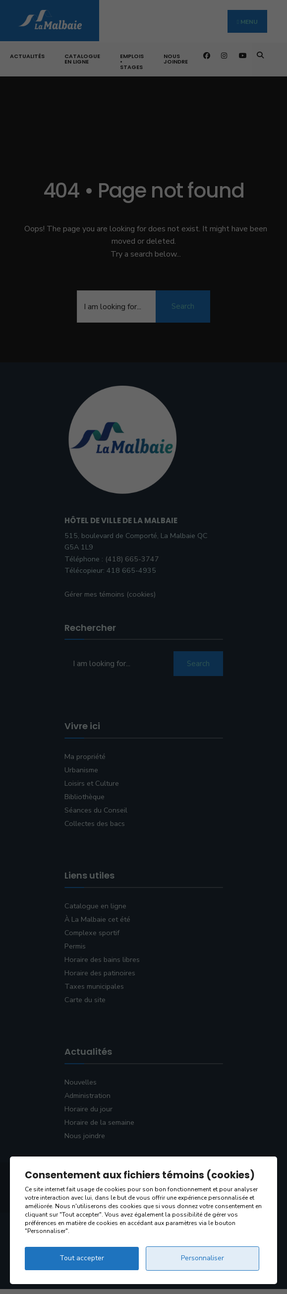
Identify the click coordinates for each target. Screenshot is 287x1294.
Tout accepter (81, 1258)
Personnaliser (202, 1258)
